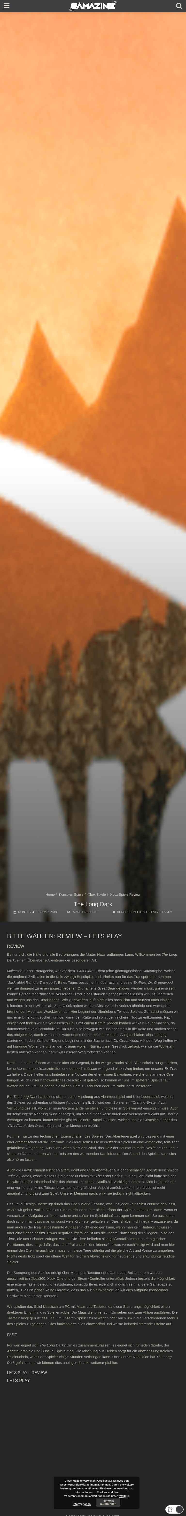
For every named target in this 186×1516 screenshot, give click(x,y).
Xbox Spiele (97, 894)
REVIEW (69, 936)
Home (50, 894)
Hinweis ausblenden (108, 1502)
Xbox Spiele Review (125, 894)
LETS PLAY (105, 936)
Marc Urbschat (85, 912)
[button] (173, 1509)
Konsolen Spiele (71, 894)
